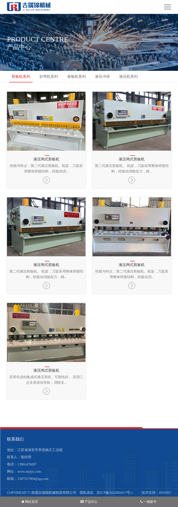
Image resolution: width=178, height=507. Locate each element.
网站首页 (29, 502)
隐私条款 (87, 492)
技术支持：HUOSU (156, 492)
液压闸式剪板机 (46, 159)
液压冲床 (102, 76)
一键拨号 (148, 502)
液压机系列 (128, 76)
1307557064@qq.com (32, 479)
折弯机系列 (48, 76)
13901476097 (27, 464)
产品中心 (89, 502)
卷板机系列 (76, 76)
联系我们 (15, 439)
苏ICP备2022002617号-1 (115, 492)
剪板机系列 (21, 76)
